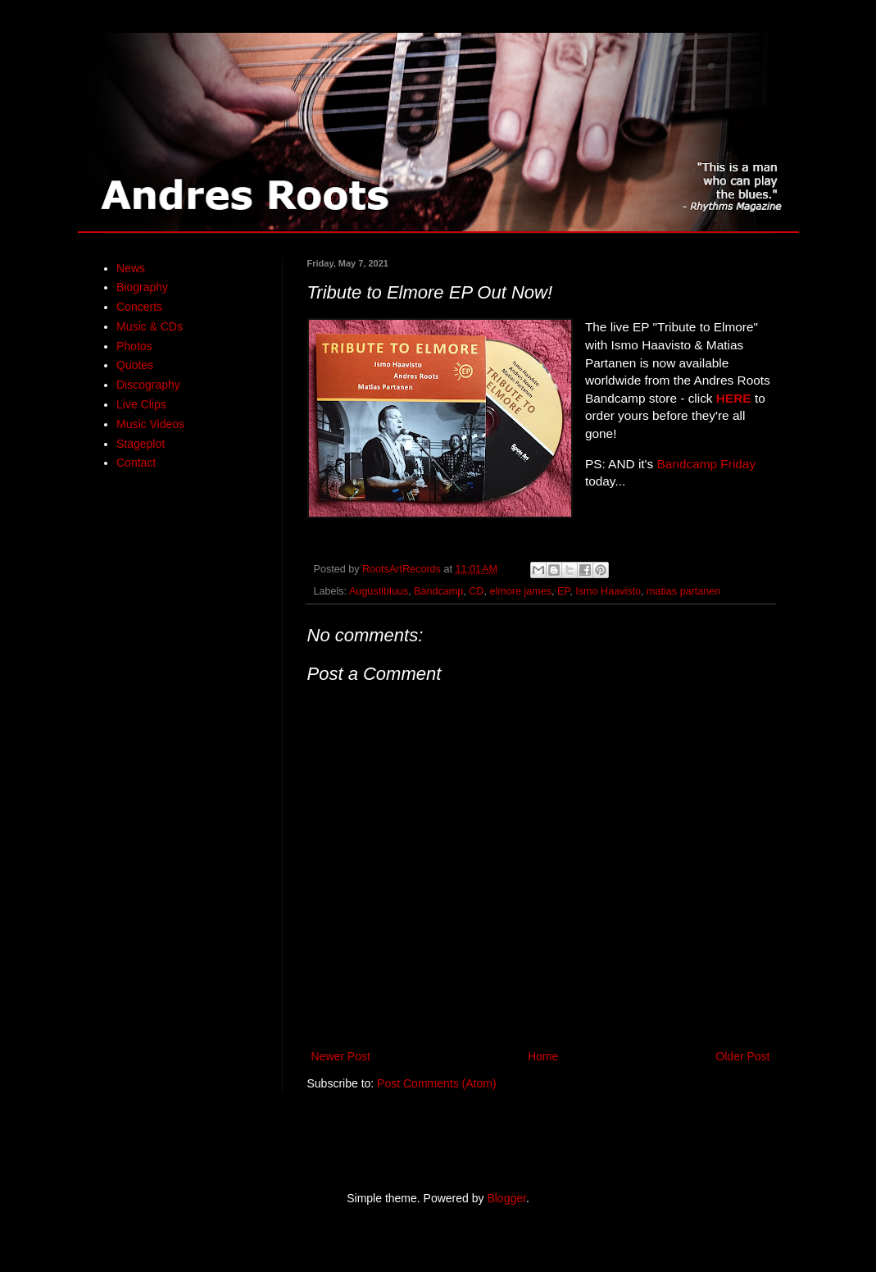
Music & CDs (149, 326)
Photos (134, 346)
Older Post (742, 1056)
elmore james (520, 591)
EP (563, 591)
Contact (136, 462)
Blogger (506, 1198)
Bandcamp (438, 591)
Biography (142, 287)
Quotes (134, 365)
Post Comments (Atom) (436, 1083)
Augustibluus (378, 591)
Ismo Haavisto (608, 591)
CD (476, 591)
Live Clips (141, 404)
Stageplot (140, 443)
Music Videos (150, 424)
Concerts (139, 306)
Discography (148, 384)
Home (543, 1056)
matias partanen (683, 591)
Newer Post (340, 1056)
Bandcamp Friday (706, 464)
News (130, 268)
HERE (733, 398)
